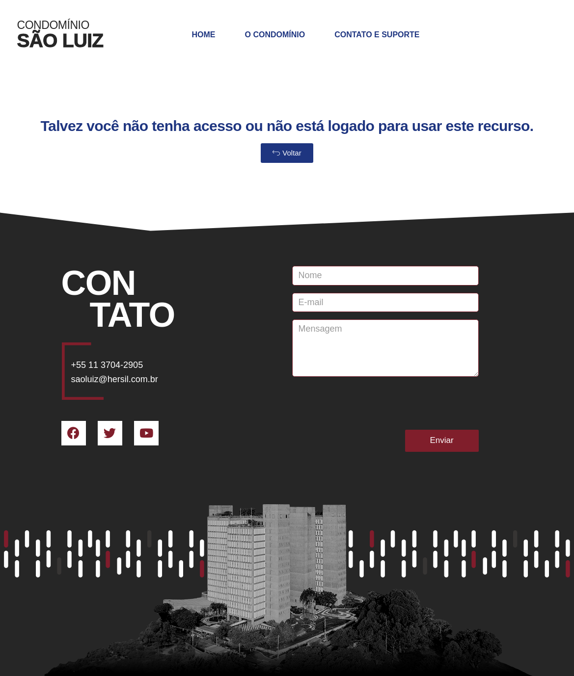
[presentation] (366, 403)
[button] (287, 153)
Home (204, 34)
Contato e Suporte (376, 34)
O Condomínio (275, 34)
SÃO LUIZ (60, 40)
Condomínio (53, 25)
